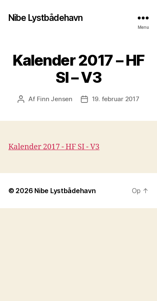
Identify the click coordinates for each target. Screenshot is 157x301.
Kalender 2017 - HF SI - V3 (54, 147)
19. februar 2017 (115, 99)
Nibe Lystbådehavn (45, 17)
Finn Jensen (54, 99)
